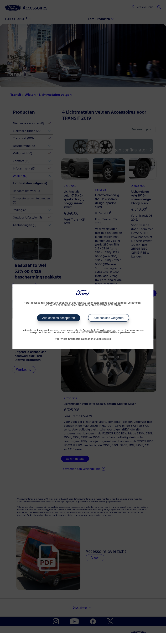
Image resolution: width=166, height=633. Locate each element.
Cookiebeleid (103, 339)
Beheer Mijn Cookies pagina (99, 330)
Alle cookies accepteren (58, 318)
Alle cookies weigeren (108, 318)
